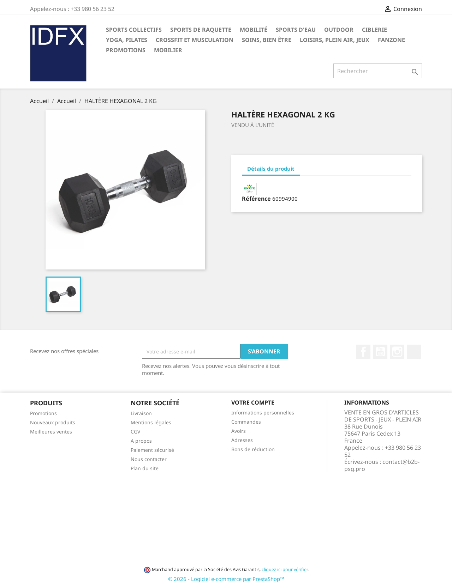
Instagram (397, 352)
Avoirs (238, 431)
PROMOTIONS (125, 50)
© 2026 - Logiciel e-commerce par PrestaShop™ (226, 578)
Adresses (242, 440)
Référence (256, 198)
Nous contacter (149, 459)
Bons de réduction (253, 449)
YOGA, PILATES (126, 40)
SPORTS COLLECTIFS (134, 30)
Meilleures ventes (51, 431)
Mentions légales (151, 422)
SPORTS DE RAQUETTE (200, 30)
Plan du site (145, 468)
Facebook (363, 352)
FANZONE (391, 40)
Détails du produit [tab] (271, 168)
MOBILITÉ (253, 30)
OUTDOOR (338, 30)
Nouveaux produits (52, 422)
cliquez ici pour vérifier (285, 569)
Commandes (246, 421)
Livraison (141, 413)
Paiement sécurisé (152, 450)
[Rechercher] (377, 70)
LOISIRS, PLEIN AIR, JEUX (334, 40)
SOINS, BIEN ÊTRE (266, 40)
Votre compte (252, 402)
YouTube (380, 352)
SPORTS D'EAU (296, 30)
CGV (135, 431)
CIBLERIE (374, 30)
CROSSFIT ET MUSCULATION (194, 40)
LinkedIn (414, 352)
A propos (141, 440)
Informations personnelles (262, 412)
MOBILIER (168, 50)
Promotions (43, 413)
